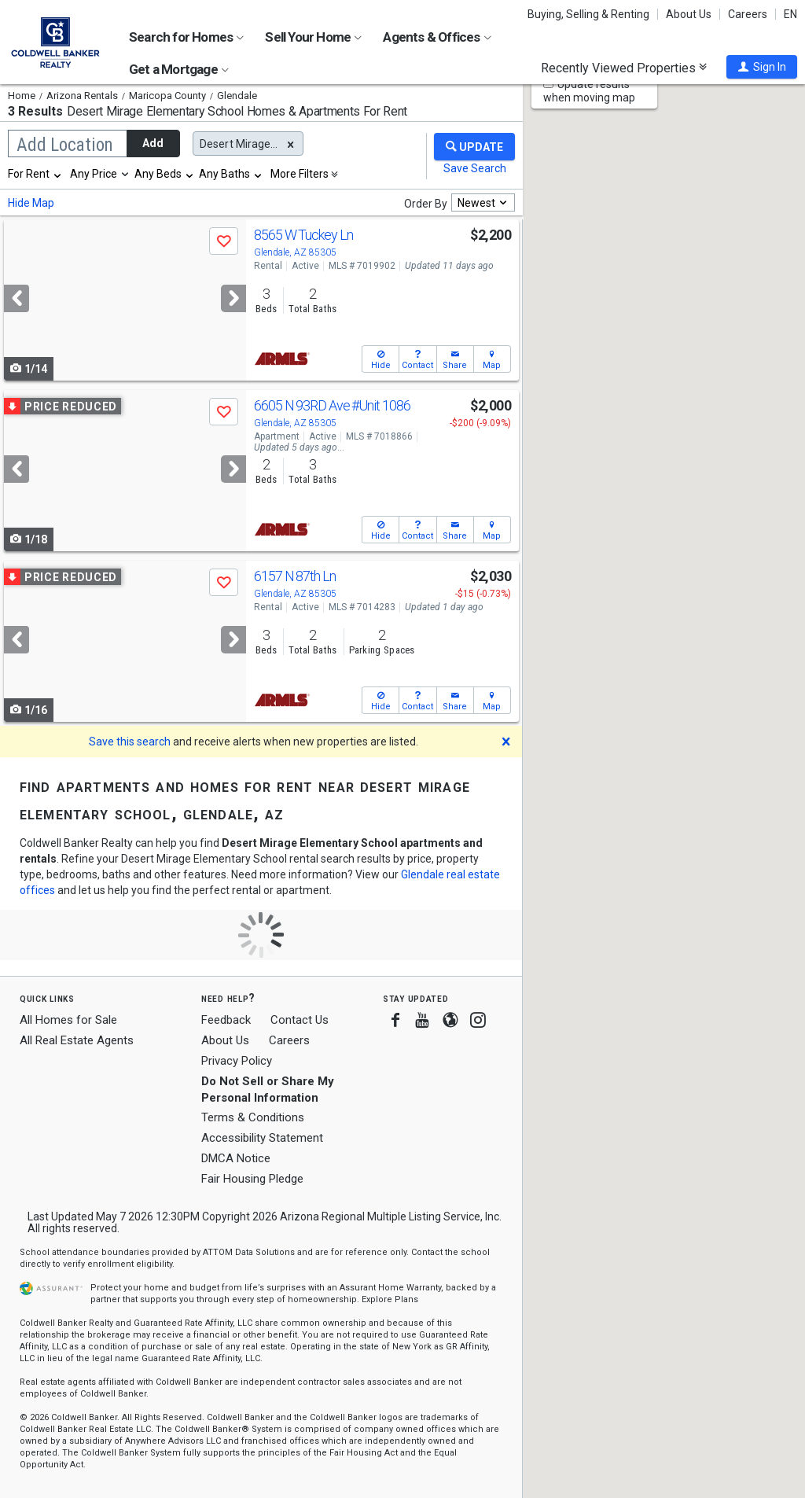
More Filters (299, 173)
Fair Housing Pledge (252, 1179)
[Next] (233, 298)
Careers (747, 14)
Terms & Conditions (252, 1117)
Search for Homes (186, 37)
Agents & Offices (437, 37)
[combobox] (35, 174)
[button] (761, 67)
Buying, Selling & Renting (588, 14)
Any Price (93, 173)
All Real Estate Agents (77, 1040)
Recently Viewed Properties (624, 68)
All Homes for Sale (68, 1020)
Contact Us (299, 1020)
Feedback (226, 1020)
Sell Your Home (313, 37)
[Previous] (16, 298)
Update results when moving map (589, 91)
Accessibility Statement (262, 1138)
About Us (688, 14)
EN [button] (790, 14)
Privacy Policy (236, 1061)
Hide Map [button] (31, 203)
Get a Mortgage (179, 69)
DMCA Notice (235, 1158)
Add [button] (153, 143)
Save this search (130, 741)
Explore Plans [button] (390, 1299)
